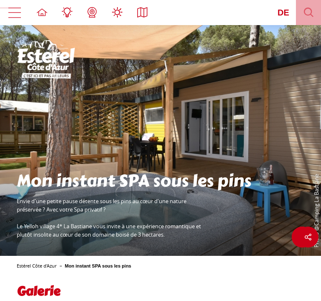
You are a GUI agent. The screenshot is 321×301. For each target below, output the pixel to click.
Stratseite (41, 12)
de (283, 12)
